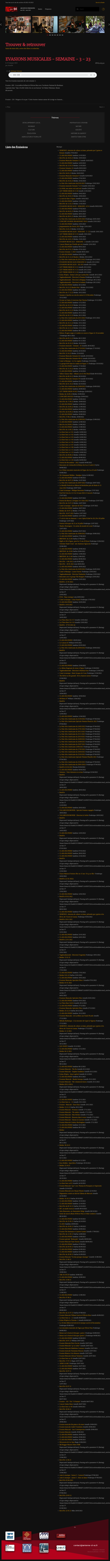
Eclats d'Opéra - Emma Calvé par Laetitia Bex (74, 275)
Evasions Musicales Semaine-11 (70, 160)
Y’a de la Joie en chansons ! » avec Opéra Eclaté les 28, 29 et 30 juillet (82, 518)
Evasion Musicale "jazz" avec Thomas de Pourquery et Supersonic (81, 1186)
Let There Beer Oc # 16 (67, 622)
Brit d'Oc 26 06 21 (65, 1409)
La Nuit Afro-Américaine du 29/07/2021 (72, 744)
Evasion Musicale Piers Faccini (69, 1343)
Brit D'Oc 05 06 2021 (66, 1480)
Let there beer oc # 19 (66, 452)
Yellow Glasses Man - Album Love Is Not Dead (75, 374)
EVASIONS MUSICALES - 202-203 (71, 264)
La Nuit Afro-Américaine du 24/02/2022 (72, 726)
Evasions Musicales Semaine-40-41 (71, 358)
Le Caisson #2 (64, 643)
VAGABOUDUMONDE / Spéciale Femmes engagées (77, 810)
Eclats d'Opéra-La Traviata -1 (69, 1320)
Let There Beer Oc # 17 (67, 620)
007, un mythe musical (67, 1208)
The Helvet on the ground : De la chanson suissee (75, 676)
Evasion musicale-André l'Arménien (71, 1427)
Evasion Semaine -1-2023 (68, 252)
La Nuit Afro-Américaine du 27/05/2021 (72, 749)
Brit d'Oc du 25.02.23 (66, 181)
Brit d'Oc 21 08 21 (65, 1259)
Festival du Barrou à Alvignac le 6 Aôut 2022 (74, 500)
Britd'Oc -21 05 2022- (66, 582)
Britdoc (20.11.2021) (66, 1084)
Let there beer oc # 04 (66, 439)
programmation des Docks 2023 (70, 226)
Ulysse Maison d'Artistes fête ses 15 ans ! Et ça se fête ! (77, 874)
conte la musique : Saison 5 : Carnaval (72, 1475)
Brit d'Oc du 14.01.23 (66, 239)
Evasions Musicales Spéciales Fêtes (71, 998)
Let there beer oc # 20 (66, 460)
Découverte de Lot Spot (67, 1442)
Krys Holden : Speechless (68, 1163)
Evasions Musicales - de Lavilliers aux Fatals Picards (76, 1016)
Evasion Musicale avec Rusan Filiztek (72, 1191)
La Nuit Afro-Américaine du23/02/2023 (72, 183)
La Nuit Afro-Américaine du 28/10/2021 (72, 736)
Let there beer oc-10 (66, 1358)
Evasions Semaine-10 (66, 168)
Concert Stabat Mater (66, 1404)
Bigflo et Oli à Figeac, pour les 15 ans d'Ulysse (74, 541)
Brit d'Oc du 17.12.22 (66, 292)
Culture (31, 130)
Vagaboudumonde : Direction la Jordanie (73, 282)
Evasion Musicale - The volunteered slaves (73, 1082)
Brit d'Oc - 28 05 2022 (67, 564)
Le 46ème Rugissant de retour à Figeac (72, 668)
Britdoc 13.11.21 (65, 1107)
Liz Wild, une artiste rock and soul (70, 188)
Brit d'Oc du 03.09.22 (66, 412)
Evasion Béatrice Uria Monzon (69, 1353)
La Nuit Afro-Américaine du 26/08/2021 (72, 742)
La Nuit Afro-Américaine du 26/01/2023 (72, 219)
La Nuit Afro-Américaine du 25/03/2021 (72, 754)
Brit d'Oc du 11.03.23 (66, 165)
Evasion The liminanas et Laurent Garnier (73, 1231)
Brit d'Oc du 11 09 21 (66, 1234)
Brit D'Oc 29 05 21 (66, 1495)
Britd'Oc (62, 650)
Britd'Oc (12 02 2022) (66, 879)
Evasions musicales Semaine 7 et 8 (71, 186)
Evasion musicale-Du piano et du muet (72, 1424)
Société (78, 130)
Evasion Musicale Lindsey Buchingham (72, 1122)
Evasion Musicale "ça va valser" (70, 1346)
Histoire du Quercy (78, 133)
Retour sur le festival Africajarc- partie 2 (72, 1333)
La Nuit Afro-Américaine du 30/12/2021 (72, 731)
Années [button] (40, 9)
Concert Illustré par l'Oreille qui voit (71, 244)
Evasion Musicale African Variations (71, 1356)
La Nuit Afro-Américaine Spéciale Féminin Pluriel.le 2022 (78, 721)
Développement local (31, 123)
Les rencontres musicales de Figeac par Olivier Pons (76, 1328)
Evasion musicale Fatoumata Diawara (72, 1351)
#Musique (100, 63)
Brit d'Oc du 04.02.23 (66, 211)
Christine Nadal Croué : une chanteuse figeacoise (75, 544)
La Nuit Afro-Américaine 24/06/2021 (71, 747)
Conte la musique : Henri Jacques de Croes (73, 673)
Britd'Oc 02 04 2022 (66, 767)
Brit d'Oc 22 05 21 (65, 1511)
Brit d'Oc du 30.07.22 (66, 480)
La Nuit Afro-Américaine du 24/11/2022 (72, 318)
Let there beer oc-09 (66, 1406)
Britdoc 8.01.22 (64, 975)
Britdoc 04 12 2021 (66, 1051)
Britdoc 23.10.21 (65, 1165)
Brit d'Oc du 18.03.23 (66, 158)
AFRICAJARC (64, 1363)
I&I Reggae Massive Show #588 (70, 1444)
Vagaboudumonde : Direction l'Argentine (73, 955)
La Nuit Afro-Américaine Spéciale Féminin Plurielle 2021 (78, 757)
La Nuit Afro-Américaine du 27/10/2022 (72, 348)
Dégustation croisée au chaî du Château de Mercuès (76, 1193)
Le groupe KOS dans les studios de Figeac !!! (74, 363)
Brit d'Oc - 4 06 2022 (66, 561)
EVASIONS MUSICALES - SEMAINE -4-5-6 (74, 206)
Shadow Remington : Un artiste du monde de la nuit (76, 526)
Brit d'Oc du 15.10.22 (66, 368)
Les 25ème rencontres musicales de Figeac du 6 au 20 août (78, 470)
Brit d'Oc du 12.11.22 (66, 328)
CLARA (62, 1224)
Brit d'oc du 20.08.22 (66, 424)
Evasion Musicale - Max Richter (70, 1115)
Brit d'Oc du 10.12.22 (66, 305)
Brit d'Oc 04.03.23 (65, 173)
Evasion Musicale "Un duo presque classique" (74, 1257)
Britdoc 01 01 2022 (66, 983)
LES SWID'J (64, 1046)
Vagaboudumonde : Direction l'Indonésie (73, 574)
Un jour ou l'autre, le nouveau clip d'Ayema (73, 300)
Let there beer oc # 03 (66, 437)
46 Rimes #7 (64, 698)
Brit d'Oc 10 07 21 (65, 1371)
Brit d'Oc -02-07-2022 (67, 513)
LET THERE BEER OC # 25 (69, 234)
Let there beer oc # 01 (66, 432)
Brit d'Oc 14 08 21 (65, 1280)
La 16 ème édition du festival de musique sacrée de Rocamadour (80, 1323)
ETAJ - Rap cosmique (66, 597)
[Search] (87, 9)
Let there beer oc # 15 (66, 450)
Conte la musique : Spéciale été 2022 (71, 506)
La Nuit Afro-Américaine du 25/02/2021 (72, 762)
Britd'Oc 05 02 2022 (66, 896)
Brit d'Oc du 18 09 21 (66, 1226)
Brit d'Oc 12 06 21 (65, 1460)
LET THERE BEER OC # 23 (69, 270)
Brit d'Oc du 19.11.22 (66, 323)
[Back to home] (11, 9)
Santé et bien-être (78, 137)
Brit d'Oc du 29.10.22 (66, 343)
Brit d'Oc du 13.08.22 (66, 429)
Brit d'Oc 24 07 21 (65, 1340)
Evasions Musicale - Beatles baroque (71, 1079)
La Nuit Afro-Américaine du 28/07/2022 (72, 483)
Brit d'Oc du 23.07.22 (66, 503)
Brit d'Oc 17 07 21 (65, 1361)
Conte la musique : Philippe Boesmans (72, 490)
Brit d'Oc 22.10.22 (65, 353)
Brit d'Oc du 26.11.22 (66, 315)
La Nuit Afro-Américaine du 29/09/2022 (72, 386)
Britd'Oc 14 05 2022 (66, 604)
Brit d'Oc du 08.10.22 (66, 376)
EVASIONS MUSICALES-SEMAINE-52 (73, 262)
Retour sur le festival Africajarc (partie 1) (73, 1335)
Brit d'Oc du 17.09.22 (66, 401)
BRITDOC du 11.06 (66, 556)
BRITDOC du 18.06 (66, 551)
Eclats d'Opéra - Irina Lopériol (69, 1074)
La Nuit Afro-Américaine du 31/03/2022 (72, 719)
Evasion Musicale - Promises (69, 1110)
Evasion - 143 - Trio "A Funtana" (70, 1401)
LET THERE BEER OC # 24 (69, 272)
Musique (31, 126)
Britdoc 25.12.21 (65, 1011)
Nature (78, 126)
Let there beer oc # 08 (66, 447)
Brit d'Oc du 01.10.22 (66, 384)
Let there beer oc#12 (66, 1183)
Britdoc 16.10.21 (65, 1198)
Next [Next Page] (101, 107)
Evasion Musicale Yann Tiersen (70, 1241)
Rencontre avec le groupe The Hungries (72, 577)
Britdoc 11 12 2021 (66, 1031)
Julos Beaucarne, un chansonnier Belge (72, 1211)
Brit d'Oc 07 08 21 (65, 1297)
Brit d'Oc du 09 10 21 (66, 1206)
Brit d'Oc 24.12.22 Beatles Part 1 (70, 287)
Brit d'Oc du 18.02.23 (66, 196)
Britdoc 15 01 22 (65, 957)
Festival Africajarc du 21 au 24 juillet (72, 523)
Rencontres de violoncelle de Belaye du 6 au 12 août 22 (77, 465)
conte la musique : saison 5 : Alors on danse (73, 1477)
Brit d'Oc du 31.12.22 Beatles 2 (70, 257)
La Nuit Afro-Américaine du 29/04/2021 (72, 752)
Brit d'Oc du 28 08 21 (66, 1254)
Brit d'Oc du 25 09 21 (66, 1221)
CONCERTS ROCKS (66, 396)
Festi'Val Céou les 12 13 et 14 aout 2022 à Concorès (76, 493)
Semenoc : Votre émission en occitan (71, 772)
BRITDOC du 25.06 (66, 539)
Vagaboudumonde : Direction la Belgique (73, 280)
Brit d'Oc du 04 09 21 (66, 1247)
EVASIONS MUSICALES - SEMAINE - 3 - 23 (75, 231)
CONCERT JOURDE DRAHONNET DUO (73, 221)
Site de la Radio (100, 2)
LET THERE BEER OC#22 (68, 391)
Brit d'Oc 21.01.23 (65, 229)
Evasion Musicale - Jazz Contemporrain (72, 1429)
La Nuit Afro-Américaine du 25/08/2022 (72, 419)
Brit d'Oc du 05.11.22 (66, 338)
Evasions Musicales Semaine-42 (70, 356)
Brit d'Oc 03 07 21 (65, 1386)
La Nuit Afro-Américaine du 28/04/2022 (72, 648)
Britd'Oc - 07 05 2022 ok (67, 625)
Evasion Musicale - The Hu (68, 1069)
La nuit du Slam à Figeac (67, 198)
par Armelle (9, 65)
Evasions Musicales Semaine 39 (70, 379)
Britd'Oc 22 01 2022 (66, 939)
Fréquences (48, 9)
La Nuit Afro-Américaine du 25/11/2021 (72, 734)
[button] (74, 1527)
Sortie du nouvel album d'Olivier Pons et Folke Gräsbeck (78, 1214)
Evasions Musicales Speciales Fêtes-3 (72, 980)
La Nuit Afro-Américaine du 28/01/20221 (73, 764)
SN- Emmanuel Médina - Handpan (71, 475)
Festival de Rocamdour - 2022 (69, 462)
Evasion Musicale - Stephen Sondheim (72, 1071)
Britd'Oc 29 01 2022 (66, 919)
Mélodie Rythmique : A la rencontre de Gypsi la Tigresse (78, 1021)
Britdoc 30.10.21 (65, 1145)
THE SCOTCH (64, 1275)
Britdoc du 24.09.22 (66, 394)
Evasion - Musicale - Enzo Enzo (70, 1104)
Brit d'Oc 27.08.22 (65, 417)
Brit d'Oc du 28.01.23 (66, 216)
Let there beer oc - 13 (66, 1102)
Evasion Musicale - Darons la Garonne (72, 1120)
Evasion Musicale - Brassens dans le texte (73, 1117)
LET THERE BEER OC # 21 (69, 267)
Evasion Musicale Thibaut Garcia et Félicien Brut (75, 1315)
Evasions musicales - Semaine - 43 (71, 346)
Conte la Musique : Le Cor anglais (70, 361)
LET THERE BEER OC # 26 (69, 191)
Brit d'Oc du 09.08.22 (66, 455)
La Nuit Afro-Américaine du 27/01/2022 (72, 729)
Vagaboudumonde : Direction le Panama (72, 277)
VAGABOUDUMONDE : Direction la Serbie (74, 815)
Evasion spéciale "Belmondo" (69, 1239)
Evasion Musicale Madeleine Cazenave (72, 1348)
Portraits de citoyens (78, 123)
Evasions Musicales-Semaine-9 (69, 176)
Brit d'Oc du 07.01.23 (66, 249)
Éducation (31, 133)
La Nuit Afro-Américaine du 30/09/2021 (72, 739)
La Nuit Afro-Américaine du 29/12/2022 (72, 259)
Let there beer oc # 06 (66, 442)
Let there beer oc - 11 (66, 1318)
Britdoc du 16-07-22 (66, 511)
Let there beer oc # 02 (66, 434)
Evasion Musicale (65, 1432)
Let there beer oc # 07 (66, 445)
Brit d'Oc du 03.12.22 (66, 310)
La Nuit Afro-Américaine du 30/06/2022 (72, 533)
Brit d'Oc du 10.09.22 (66, 407)
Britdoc (62, 1130)
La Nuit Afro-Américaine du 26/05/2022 (72, 569)
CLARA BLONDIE (66, 155)
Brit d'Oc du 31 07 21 (66, 1313)
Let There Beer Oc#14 (67, 1003)
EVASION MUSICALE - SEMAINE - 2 (72, 242)
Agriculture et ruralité (31, 137)
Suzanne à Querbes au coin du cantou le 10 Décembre (77, 295)
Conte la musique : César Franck (70, 599)
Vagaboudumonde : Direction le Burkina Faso (74, 670)
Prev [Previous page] (8, 107)
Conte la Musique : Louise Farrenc (71, 571)
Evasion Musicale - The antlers (69, 1112)
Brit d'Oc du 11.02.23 (66, 203)
